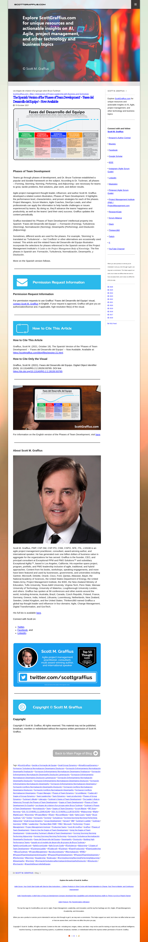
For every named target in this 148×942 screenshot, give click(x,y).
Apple (88, 814)
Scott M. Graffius (75, 827)
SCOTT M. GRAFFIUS (116, 91)
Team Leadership (44, 796)
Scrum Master (81, 808)
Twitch (111, 236)
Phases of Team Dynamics (63, 793)
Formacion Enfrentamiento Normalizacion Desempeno (73, 783)
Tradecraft (92, 793)
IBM (72, 820)
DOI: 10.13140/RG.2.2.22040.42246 (36, 811)
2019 (111, 308)
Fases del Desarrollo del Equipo (47, 839)
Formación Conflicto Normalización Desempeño (54, 790)
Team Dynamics (58, 796)
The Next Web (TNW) (48, 823)
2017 (111, 315)
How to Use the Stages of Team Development (49, 830)
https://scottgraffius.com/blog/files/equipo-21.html (38, 352)
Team (48, 808)
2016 (111, 318)
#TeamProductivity (76, 848)
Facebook (22, 629)
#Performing (18, 857)
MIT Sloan (92, 808)
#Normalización (72, 851)
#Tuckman (63, 848)
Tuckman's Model (30, 799)
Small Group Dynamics (67, 765)
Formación (38, 817)
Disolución (77, 839)
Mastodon (113, 184)
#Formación (18, 864)
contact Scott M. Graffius (25, 303)
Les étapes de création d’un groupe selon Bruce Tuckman (59, 805)
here (98, 434)
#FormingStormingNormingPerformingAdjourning (79, 857)
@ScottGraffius (24, 765)
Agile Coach (80, 814)
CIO (23, 817)
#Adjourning (86, 811)
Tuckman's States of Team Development (64, 799)
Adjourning (82, 845)
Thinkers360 (114, 230)
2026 (111, 287)
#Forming (30, 860)
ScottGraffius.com (123, 98)
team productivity (74, 796)
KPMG (24, 823)
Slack (111, 224)
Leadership (34, 823)
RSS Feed (113, 323)
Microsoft (68, 823)
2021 (111, 302)
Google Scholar (115, 156)
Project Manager (44, 793)
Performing (78, 823)
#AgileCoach (18, 814)
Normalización (39, 808)
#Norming (29, 857)
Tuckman (96, 820)
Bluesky (112, 144)
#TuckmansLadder (38, 848)
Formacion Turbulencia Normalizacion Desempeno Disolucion (38, 768)
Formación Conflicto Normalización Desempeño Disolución (37, 786)
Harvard (66, 820)
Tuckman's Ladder (83, 820)
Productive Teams (59, 827)
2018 (111, 311)
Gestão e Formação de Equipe (44, 765)
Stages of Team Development (71, 802)
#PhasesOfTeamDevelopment (60, 854)
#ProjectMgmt (41, 814)
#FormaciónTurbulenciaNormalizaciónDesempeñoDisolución (60, 860)
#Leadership (40, 857)
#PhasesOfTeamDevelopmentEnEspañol (30, 854)
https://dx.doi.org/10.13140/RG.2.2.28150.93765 (37, 371)
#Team (52, 814)
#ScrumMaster (62, 814)
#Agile (95, 811)
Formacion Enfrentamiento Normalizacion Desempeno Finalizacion (62, 771)
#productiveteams (56, 851)
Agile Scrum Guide (56, 845)
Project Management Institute (38, 827)
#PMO (83, 851)
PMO (60, 823)
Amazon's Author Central (120, 138)
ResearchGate (115, 212)
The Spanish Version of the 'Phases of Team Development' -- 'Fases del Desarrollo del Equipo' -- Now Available (53, 99)
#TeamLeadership (93, 848)
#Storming (29, 814)
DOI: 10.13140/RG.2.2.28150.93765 (65, 811)
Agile (71, 814)
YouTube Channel (117, 249)
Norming (17, 811)
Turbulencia (58, 817)
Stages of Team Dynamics (62, 808)
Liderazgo (43, 799)
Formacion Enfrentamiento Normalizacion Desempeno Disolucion (61, 780)
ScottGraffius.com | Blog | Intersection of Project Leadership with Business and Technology (51, 94)
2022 (111, 299)
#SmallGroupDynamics (88, 765)
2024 (111, 293)
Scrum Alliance (115, 218)
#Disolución (93, 860)
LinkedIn (21, 633)
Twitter (20, 626)
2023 (111, 296)
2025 (111, 290)
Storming (17, 823)
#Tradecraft (53, 848)
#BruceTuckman (21, 851)
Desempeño (66, 839)
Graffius (87, 827)
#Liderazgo (52, 857)
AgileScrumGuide (40, 845)
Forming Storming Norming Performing (50, 836)
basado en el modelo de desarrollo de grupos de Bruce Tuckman (58, 842)
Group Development (52, 820)
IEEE (111, 162)
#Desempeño (19, 860)
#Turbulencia (71, 845)
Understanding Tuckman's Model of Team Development (49, 833)
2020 (111, 305)
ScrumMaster (81, 793)
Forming (47, 817)
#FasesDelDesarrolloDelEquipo (37, 864)
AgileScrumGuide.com (22, 845)
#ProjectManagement (38, 851)
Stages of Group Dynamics (24, 796)
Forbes (29, 817)
